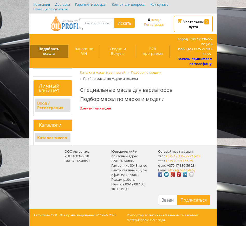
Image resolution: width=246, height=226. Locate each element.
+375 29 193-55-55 (179, 160)
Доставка (62, 4)
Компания (41, 4)
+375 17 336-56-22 (179, 156)
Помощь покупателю (50, 9)
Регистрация (154, 24)
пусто (193, 26)
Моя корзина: (193, 24)
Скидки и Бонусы (118, 51)
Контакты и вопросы (128, 4)
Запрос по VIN (84, 51)
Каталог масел (52, 137)
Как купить (160, 4)
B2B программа (153, 51)
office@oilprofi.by (182, 170)
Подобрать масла (48, 51)
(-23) (197, 156)
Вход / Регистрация (50, 105)
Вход (155, 19)
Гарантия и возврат (91, 4)
